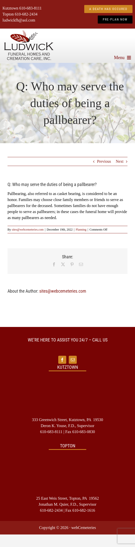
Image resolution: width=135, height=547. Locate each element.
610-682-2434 (26, 14)
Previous (104, 161)
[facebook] (62, 360)
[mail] (73, 360)
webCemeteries (83, 527)
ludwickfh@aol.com (18, 20)
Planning (81, 229)
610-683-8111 (30, 8)
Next (120, 161)
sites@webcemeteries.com (28, 229)
